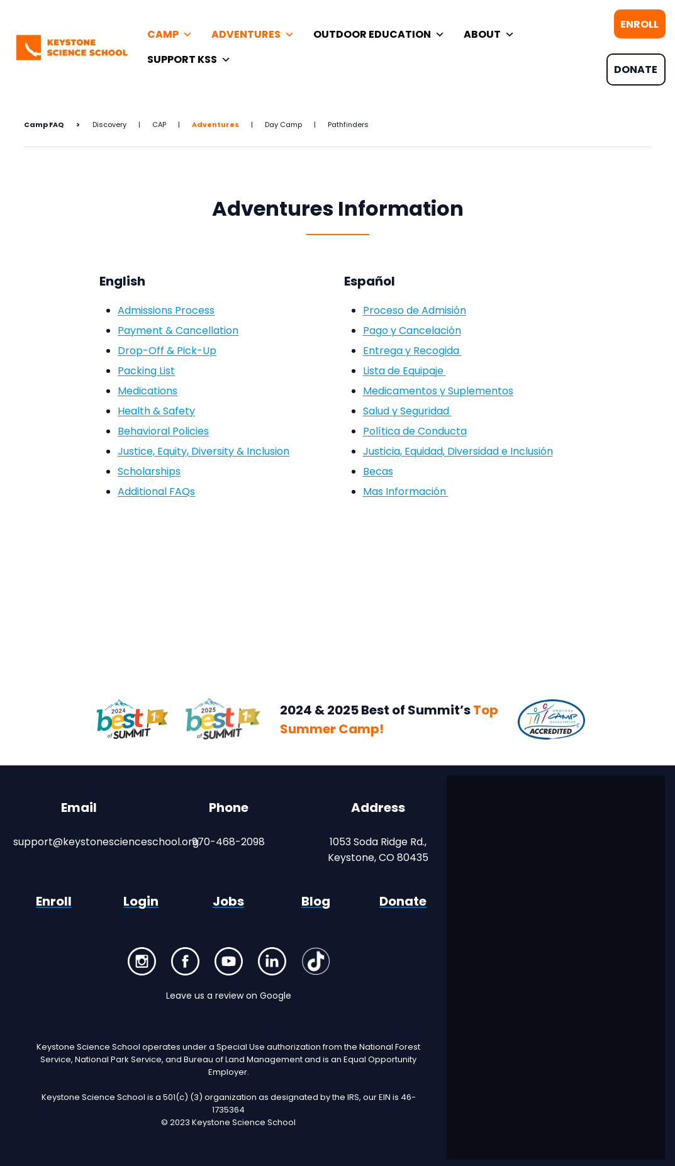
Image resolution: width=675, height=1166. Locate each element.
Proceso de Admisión (414, 310)
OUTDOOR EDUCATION (379, 34)
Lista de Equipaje (404, 371)
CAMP (169, 34)
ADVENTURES (252, 34)
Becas (378, 471)
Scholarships (149, 471)
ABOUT (489, 34)
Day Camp (283, 124)
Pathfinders (348, 124)
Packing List (146, 371)
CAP (159, 124)
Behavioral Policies (163, 431)
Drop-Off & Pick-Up (167, 350)
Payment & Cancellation (178, 330)
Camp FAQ (44, 124)
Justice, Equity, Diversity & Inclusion (203, 451)
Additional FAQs (156, 491)
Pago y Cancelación (412, 330)
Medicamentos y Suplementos (438, 391)
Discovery (109, 124)
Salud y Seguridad (407, 411)
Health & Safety (156, 411)
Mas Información (406, 491)
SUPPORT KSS (189, 59)
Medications (147, 391)
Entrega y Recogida (412, 350)
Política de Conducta (415, 431)
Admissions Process (166, 310)
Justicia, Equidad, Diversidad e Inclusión (458, 451)
